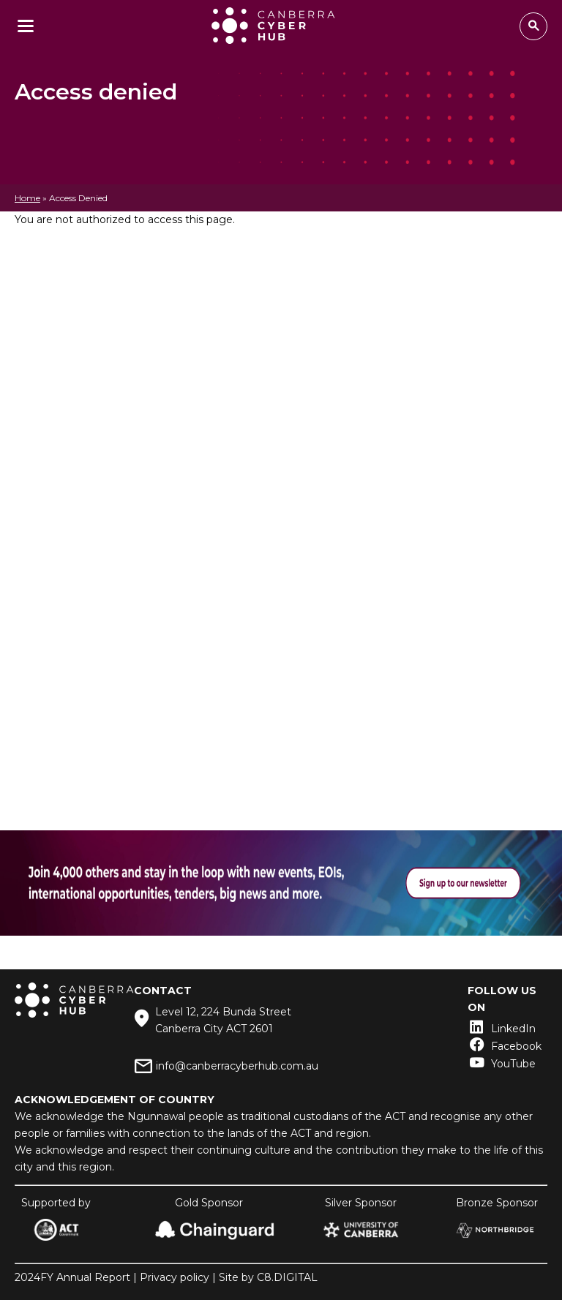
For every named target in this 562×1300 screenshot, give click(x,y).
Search (533, 26)
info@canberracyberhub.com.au (237, 1065)
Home (27, 197)
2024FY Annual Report (72, 1277)
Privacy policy (174, 1277)
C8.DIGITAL (287, 1277)
